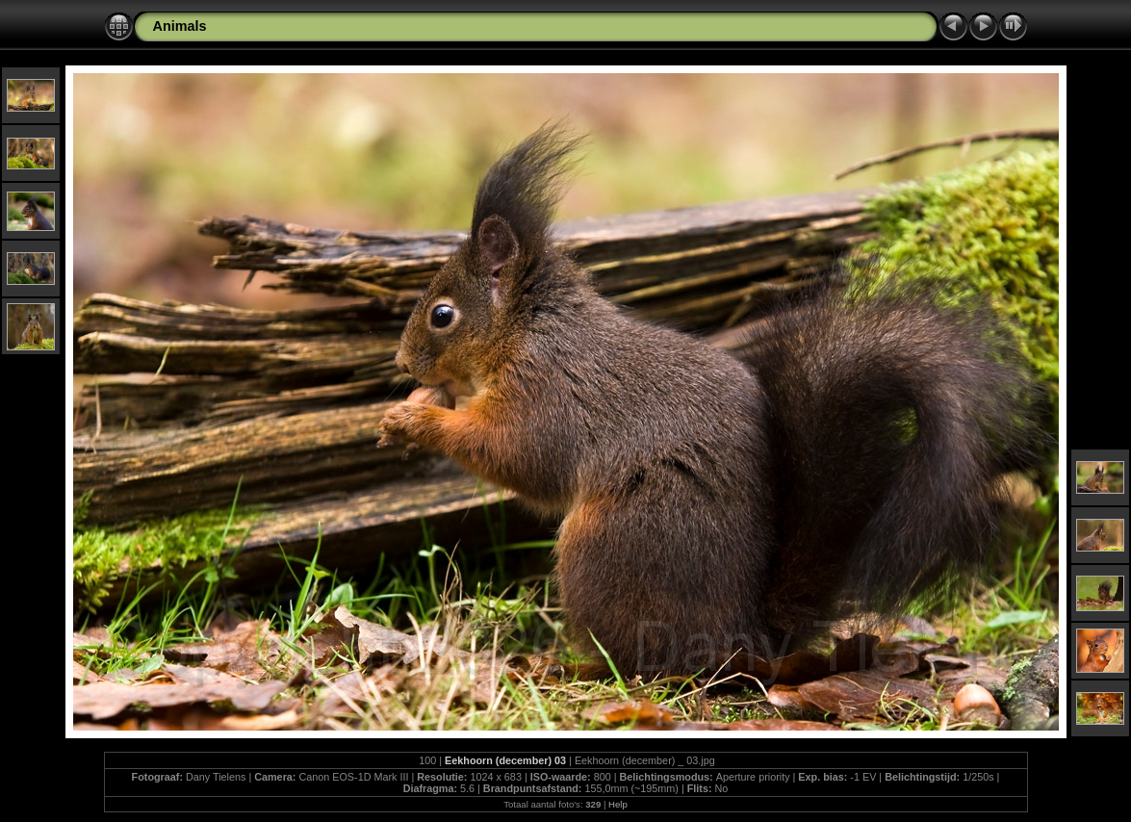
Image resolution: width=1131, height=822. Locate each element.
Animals (180, 26)
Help (618, 804)
